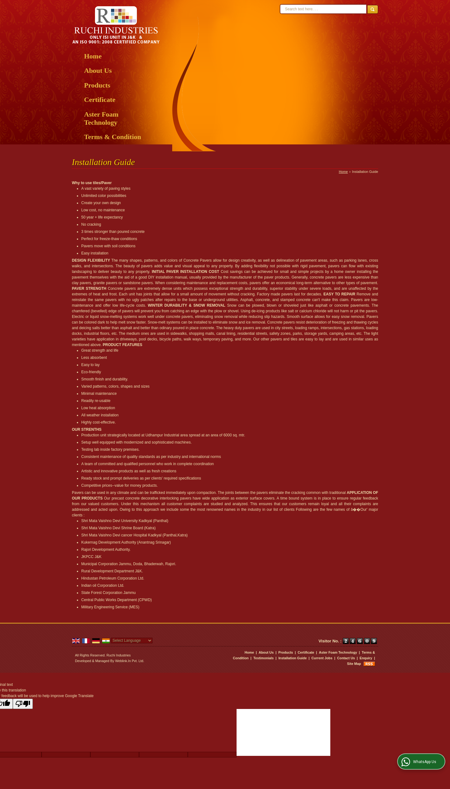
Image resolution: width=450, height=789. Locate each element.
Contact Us (346, 658)
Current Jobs (322, 658)
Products (97, 85)
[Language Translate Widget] (131, 640)
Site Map (354, 664)
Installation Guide (292, 658)
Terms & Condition (112, 137)
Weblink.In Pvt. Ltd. (129, 661)
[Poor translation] (23, 704)
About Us (98, 70)
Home (93, 56)
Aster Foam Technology (101, 118)
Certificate (99, 99)
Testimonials (263, 658)
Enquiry (366, 658)
